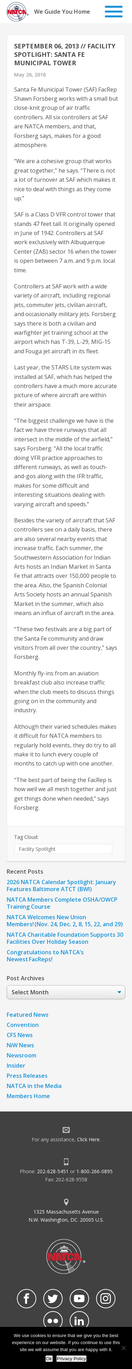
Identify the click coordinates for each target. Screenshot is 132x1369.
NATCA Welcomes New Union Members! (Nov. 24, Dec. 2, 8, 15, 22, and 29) (65, 920)
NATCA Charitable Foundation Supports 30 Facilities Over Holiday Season (65, 938)
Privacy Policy (71, 1358)
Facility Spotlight (37, 849)
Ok (49, 1358)
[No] (123, 1347)
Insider (16, 1065)
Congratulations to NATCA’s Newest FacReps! (45, 955)
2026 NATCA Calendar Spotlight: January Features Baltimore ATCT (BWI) (61, 885)
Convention (23, 1025)
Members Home (28, 1096)
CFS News (20, 1035)
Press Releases (27, 1076)
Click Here (88, 1139)
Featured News (28, 1015)
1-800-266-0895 (94, 1171)
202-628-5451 (53, 1171)
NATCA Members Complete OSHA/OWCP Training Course (62, 903)
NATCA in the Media (34, 1086)
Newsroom (21, 1055)
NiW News (20, 1045)
